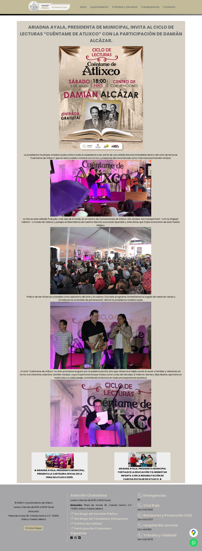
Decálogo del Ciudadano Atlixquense (99, 519)
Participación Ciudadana (90, 528)
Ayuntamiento (99, 7)
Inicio (83, 7)
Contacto (169, 7)
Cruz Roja (148, 505)
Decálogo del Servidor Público (94, 514)
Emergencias (151, 495)
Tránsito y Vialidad (156, 535)
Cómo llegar (33, 528)
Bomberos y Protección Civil (164, 515)
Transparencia (150, 7)
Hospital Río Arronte (157, 525)
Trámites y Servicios (124, 7)
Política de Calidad (86, 524)
